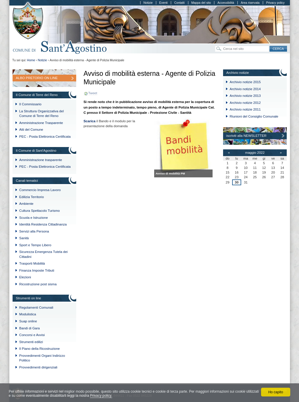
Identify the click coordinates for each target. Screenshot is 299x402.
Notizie (148, 2)
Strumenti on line (28, 298)
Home (31, 60)
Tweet (92, 93)
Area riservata (250, 2)
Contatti (179, 2)
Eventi (163, 2)
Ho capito (275, 392)
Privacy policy (275, 2)
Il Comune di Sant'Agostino (36, 150)
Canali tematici (27, 180)
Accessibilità (226, 2)
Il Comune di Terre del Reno (37, 95)
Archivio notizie (237, 72)
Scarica (89, 121)
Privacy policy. (101, 396)
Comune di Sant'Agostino (60, 47)
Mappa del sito (201, 2)
